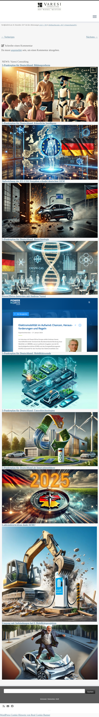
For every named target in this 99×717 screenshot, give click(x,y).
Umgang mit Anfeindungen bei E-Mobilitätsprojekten (29, 623)
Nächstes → (92, 37)
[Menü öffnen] (95, 17)
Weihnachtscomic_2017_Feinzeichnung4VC (62, 25)
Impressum (43, 699)
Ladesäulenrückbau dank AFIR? (18, 525)
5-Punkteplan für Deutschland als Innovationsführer (28, 467)
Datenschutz (51, 699)
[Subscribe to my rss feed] (5, 706)
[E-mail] (9, 706)
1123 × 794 (43, 25)
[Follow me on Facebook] (13, 706)
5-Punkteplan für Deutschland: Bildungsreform (26, 65)
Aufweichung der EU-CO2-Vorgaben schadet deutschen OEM (33, 181)
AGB (57, 699)
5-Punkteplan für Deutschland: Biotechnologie (25, 239)
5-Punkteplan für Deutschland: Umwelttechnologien (28, 410)
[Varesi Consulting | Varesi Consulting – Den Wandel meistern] (49, 6)
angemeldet (16, 50)
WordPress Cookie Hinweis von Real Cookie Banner (25, 715)
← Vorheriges (8, 37)
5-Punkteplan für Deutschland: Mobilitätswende (26, 353)
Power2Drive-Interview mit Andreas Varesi (24, 296)
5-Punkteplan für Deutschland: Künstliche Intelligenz (29, 123)
